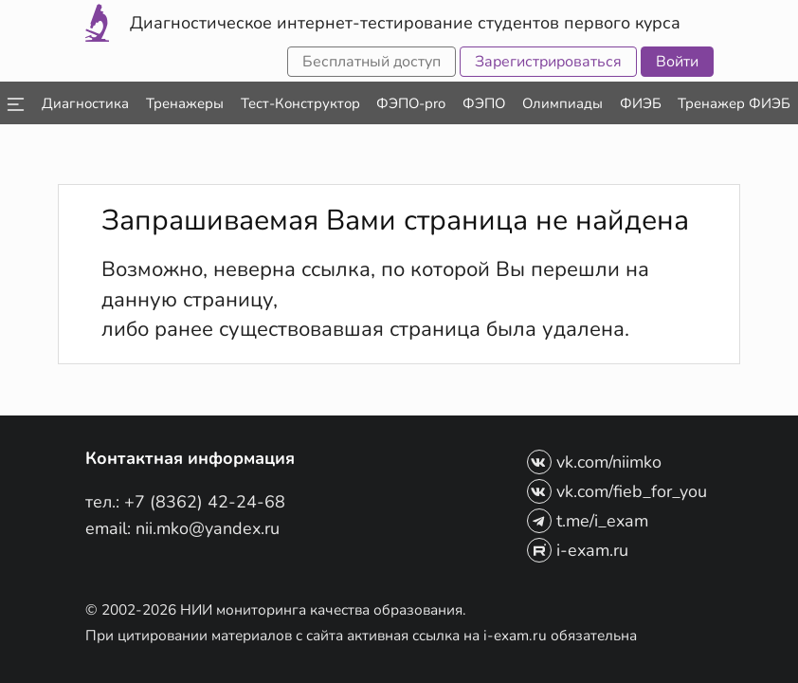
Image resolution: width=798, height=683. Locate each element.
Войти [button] (677, 61)
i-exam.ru (577, 550)
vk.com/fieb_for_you (617, 491)
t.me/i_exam (587, 520)
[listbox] (14, 103)
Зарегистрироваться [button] (548, 61)
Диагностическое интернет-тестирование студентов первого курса (405, 22)
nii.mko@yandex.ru (208, 528)
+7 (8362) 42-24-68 (204, 501)
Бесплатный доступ (371, 61)
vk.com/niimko (594, 462)
